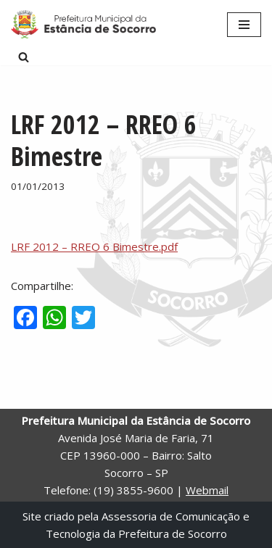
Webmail (207, 490)
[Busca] (23, 56)
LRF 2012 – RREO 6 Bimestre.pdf (94, 246)
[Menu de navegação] (244, 24)
